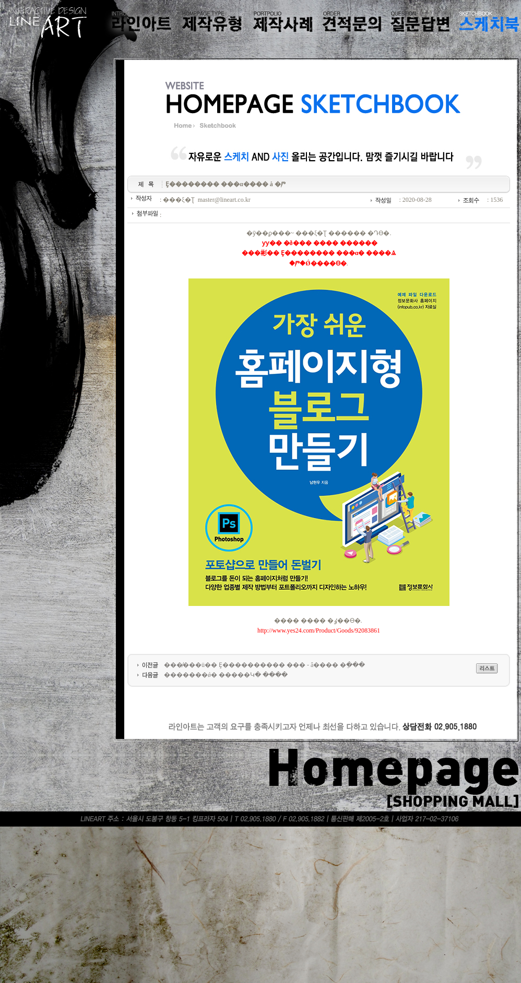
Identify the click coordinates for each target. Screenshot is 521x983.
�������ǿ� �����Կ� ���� (226, 674)
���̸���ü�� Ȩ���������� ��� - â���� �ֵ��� (264, 665)
